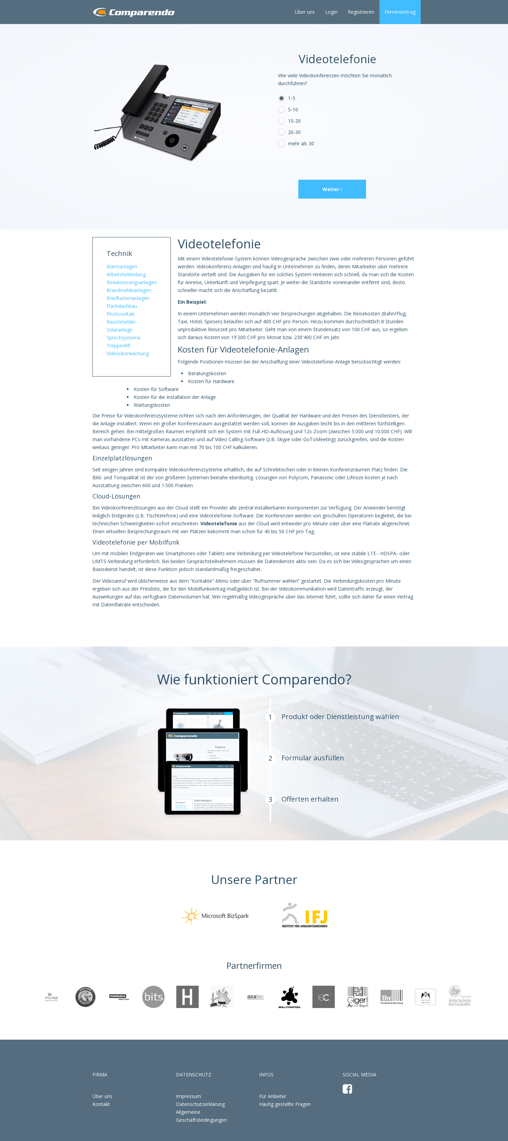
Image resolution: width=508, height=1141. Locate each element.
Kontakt (101, 1104)
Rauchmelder (121, 321)
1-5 (291, 98)
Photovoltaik (121, 314)
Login (331, 12)
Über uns (305, 12)
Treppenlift (119, 345)
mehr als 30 (301, 143)
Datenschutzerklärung (200, 1104)
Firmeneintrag (400, 12)
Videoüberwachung (128, 353)
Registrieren (361, 12)
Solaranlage (120, 329)
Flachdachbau (122, 306)
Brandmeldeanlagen (129, 290)
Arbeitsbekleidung (126, 274)
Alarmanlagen (122, 266)
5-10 (293, 109)
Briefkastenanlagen (128, 298)
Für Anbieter (272, 1096)
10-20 (294, 121)
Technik (119, 253)
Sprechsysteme (124, 337)
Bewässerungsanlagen (132, 282)
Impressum (188, 1096)
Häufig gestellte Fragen (285, 1104)
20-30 (294, 132)
